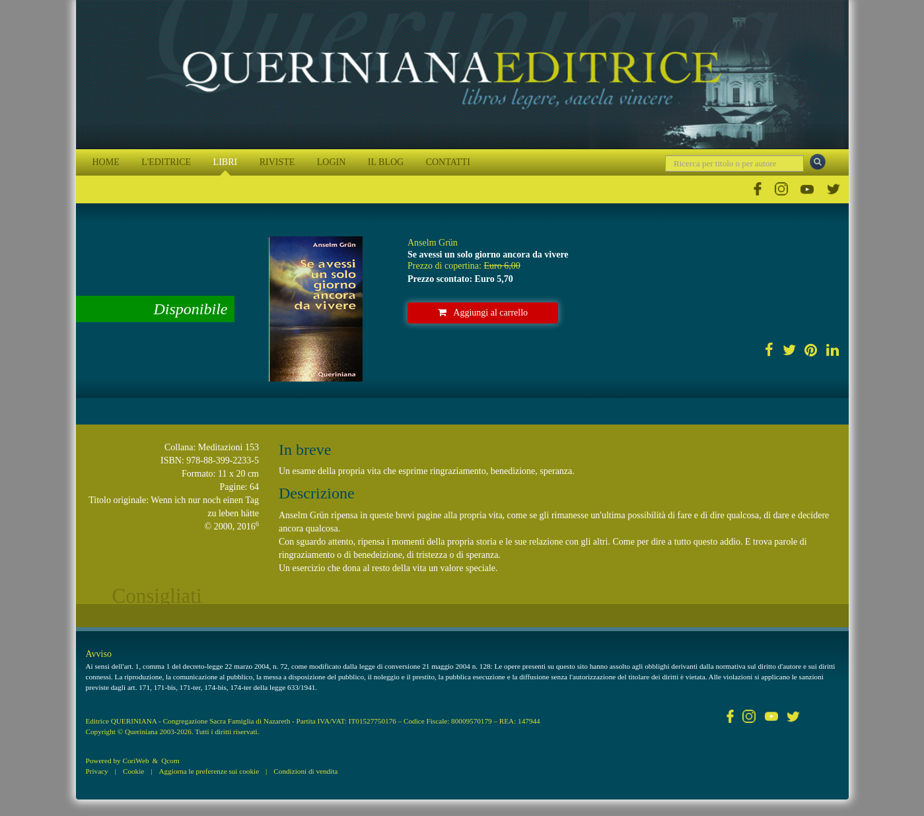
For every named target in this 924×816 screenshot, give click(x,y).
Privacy (97, 771)
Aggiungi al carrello (483, 313)
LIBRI (225, 162)
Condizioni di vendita (305, 771)
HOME (106, 162)
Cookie (133, 771)
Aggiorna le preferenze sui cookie (209, 771)
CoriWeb (135, 761)
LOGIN (331, 162)
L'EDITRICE (166, 162)
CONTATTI (448, 162)
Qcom (170, 761)
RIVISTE (277, 162)
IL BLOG (386, 162)
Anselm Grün (433, 243)
